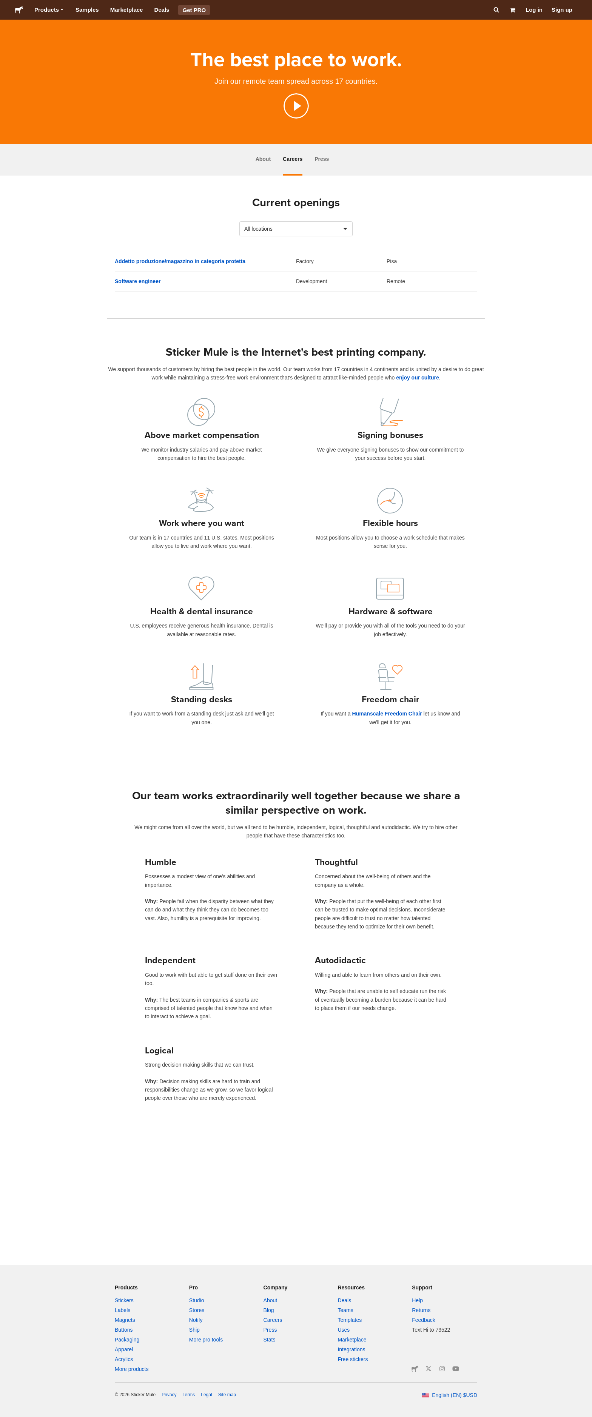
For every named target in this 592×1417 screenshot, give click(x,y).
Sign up (562, 9)
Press (321, 159)
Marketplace (126, 9)
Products (49, 9)
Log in (534, 9)
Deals (161, 9)
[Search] (495, 10)
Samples (87, 9)
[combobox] (296, 228)
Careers (292, 159)
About (263, 159)
